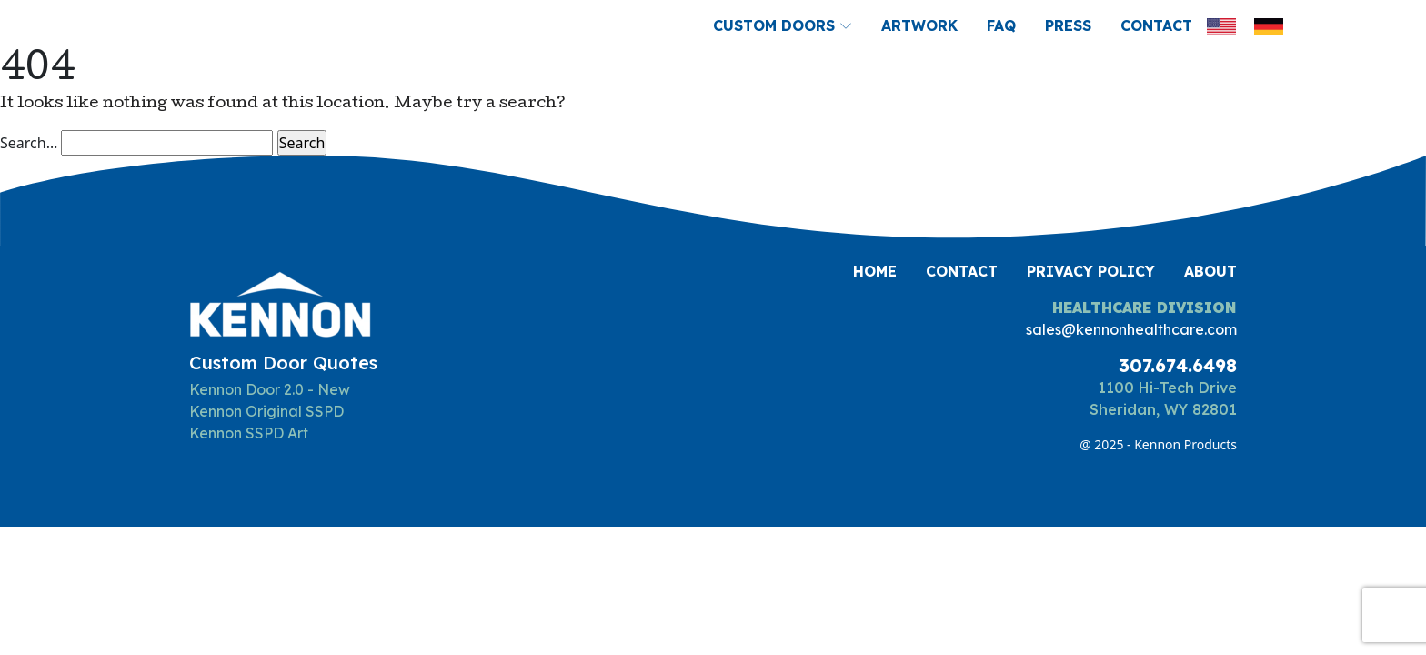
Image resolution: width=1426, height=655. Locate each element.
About (1210, 271)
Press (1068, 25)
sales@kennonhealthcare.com (1131, 329)
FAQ (1001, 25)
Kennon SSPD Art (248, 433)
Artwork (919, 25)
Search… (28, 143)
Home (875, 271)
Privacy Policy (1091, 271)
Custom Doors (782, 25)
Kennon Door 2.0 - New (269, 389)
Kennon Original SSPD (266, 411)
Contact (1156, 25)
